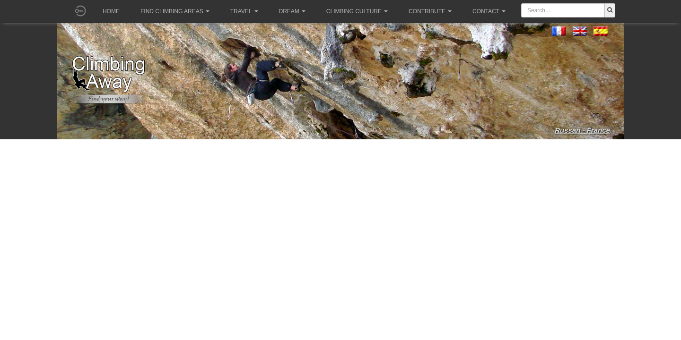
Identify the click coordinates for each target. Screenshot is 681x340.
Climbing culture (357, 11)
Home (111, 11)
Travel (244, 11)
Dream (292, 11)
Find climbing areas (175, 11)
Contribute (430, 11)
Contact (489, 11)
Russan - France (582, 130)
